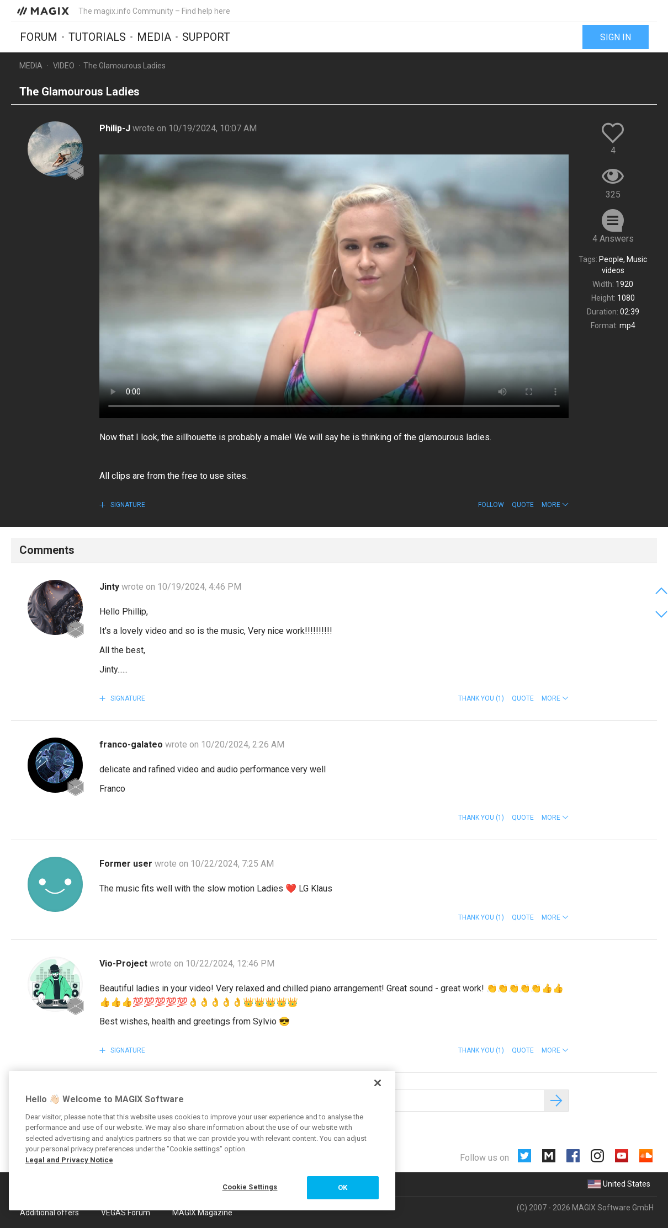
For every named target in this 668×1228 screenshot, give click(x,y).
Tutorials (97, 37)
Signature (127, 505)
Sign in (615, 37)
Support (206, 37)
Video (64, 65)
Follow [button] (491, 505)
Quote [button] (523, 505)
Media (154, 37)
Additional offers (49, 1212)
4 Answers (613, 238)
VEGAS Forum (125, 1212)
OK (342, 1187)
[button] (555, 505)
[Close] (377, 1083)
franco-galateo (132, 744)
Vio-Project (124, 963)
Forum (38, 37)
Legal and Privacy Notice (69, 1160)
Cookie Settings (250, 1187)
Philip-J (115, 128)
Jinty (110, 586)
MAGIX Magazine (202, 1212)
